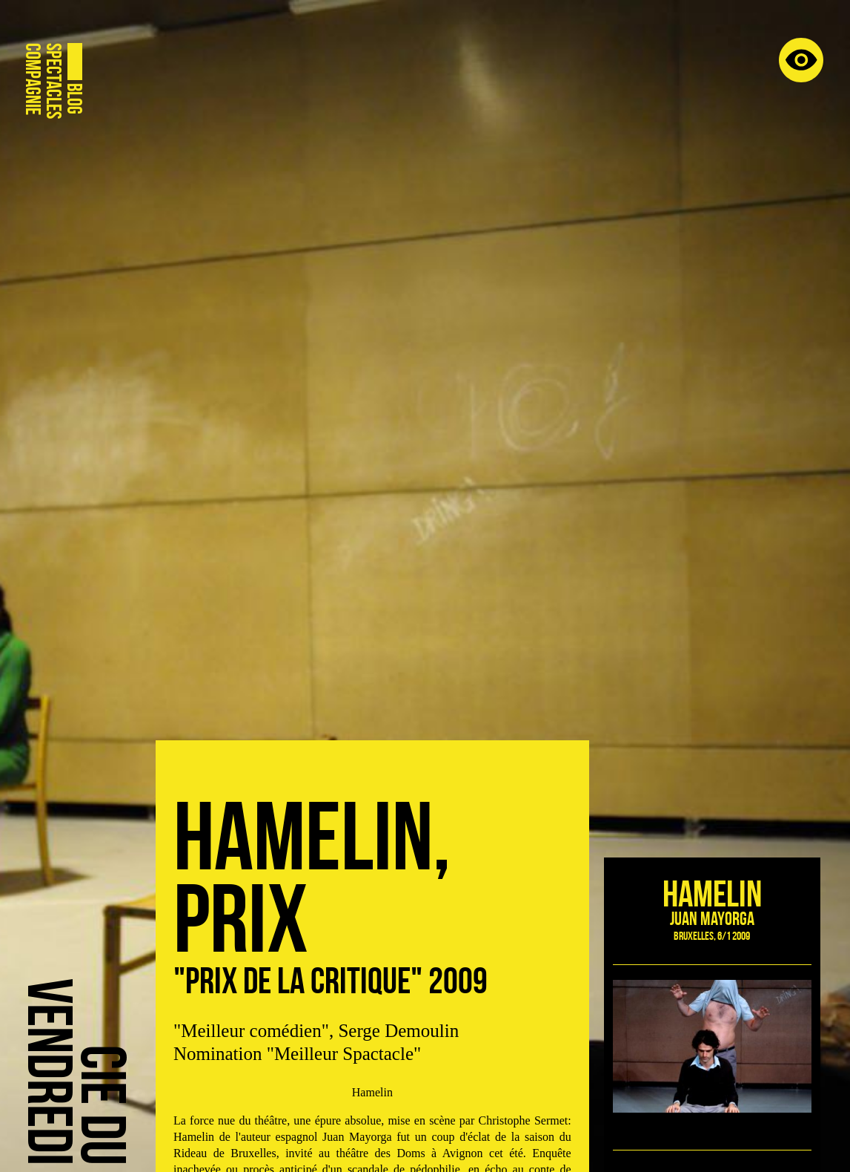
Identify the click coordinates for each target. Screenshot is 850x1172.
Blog (74, 98)
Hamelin (712, 893)
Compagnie (32, 79)
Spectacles (53, 81)
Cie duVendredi (76, 1071)
